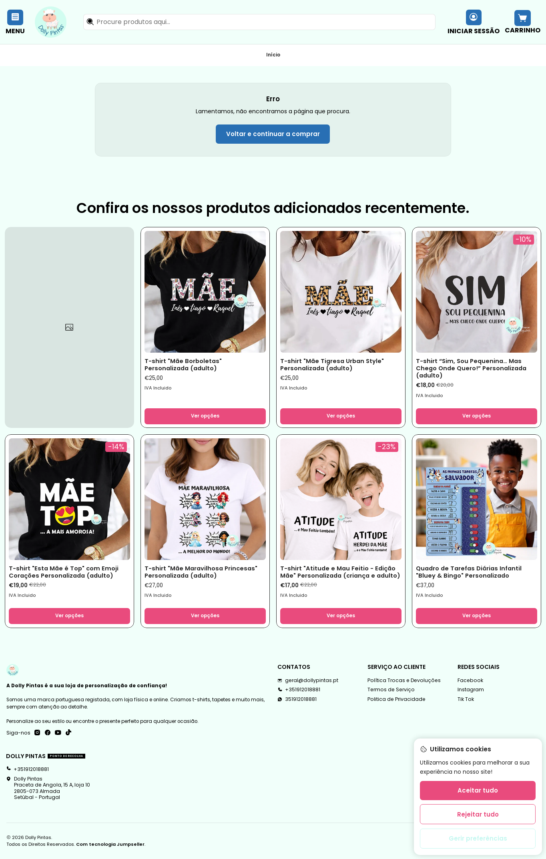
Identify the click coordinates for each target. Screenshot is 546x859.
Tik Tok (466, 699)
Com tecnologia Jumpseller (110, 844)
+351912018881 (27, 769)
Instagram (471, 689)
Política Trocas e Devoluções (404, 680)
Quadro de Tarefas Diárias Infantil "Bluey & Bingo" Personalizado (469, 572)
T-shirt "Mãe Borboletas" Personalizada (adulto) (183, 364)
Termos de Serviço (391, 689)
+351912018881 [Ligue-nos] (298, 689)
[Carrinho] (522, 22)
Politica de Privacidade (396, 699)
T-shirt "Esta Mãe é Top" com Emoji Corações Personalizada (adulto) (63, 572)
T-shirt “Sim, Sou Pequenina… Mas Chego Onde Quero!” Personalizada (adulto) (471, 368)
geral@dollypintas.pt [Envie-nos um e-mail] (307, 680)
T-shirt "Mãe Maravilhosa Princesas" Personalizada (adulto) (201, 572)
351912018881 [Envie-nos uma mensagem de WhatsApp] (297, 699)
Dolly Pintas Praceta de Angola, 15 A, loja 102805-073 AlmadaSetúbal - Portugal (48, 788)
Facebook (470, 680)
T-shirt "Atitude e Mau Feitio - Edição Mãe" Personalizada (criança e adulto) (340, 572)
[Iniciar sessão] (473, 21)
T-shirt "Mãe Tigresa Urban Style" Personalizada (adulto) (332, 364)
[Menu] (15, 21)
